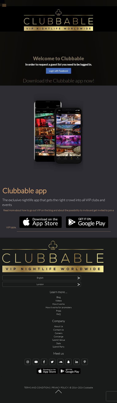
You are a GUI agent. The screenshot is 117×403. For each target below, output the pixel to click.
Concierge (58, 336)
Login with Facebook (58, 71)
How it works (58, 304)
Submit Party (58, 346)
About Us (58, 326)
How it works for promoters (59, 307)
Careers (58, 333)
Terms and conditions (37, 387)
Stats (58, 343)
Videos (58, 300)
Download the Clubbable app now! (58, 81)
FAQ (59, 314)
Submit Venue (58, 340)
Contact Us (58, 329)
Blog (59, 297)
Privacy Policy (60, 387)
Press (58, 310)
